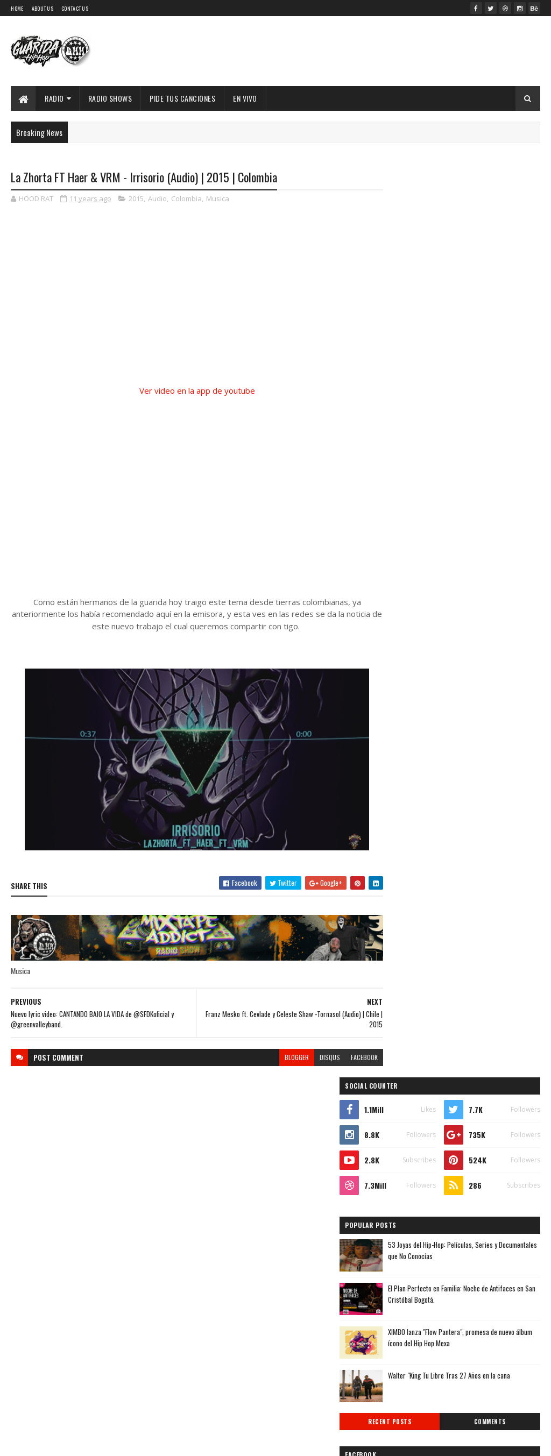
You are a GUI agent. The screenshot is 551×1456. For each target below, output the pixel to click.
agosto (403, 1139)
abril (399, 1197)
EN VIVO (245, 98)
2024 (403, 929)
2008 (402, 1351)
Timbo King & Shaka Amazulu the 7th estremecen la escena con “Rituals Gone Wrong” (457, 634)
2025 (402, 914)
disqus (310, 1057)
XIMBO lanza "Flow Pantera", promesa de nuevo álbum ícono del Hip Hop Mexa (484, 447)
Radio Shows (110, 98)
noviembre (408, 1094)
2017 (401, 1036)
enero (401, 1241)
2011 (401, 1305)
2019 (402, 1006)
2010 (402, 1320)
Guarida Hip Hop (191, 1441)
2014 (402, 1260)
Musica (217, 199)
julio (398, 1153)
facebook (344, 1057)
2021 (402, 975)
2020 (402, 990)
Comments (500, 531)
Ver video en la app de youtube (187, 391)
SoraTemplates (105, 1441)
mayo (399, 1183)
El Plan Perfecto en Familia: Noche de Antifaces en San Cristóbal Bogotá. (480, 403)
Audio (157, 199)
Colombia (186, 199)
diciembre (408, 1080)
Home (17, 8)
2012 (402, 1290)
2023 (402, 944)
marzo (401, 1212)
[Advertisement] (187, 497)
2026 (402, 899)
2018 (402, 1021)
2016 (402, 1051)
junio (399, 1168)
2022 (402, 960)
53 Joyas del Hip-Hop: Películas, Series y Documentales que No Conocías (484, 360)
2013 (402, 1275)
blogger (277, 1057)
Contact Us (74, 8)
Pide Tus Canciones (182, 98)
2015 (136, 199)
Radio (54, 98)
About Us (42, 8)
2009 (402, 1336)
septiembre (410, 1124)
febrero (404, 1227)
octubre (404, 1109)
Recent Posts (420, 531)
